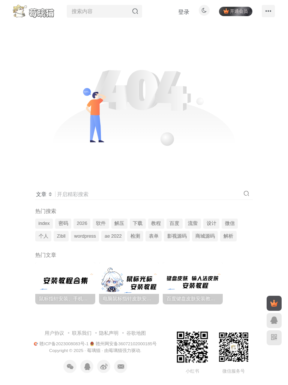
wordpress (85, 236)
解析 (228, 236)
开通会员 (233, 12)
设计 (211, 223)
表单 (154, 236)
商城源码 (205, 236)
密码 (63, 223)
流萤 (193, 223)
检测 (135, 236)
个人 (43, 236)
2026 (82, 223)
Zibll (61, 236)
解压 (119, 223)
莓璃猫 (93, 350)
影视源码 (177, 236)
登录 (181, 13)
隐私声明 (108, 333)
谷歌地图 (136, 333)
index (44, 223)
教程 (156, 223)
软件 (101, 223)
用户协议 (54, 333)
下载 (137, 223)
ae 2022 (113, 236)
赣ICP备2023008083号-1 (61, 343)
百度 (174, 223)
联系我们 (82, 333)
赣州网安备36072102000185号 (123, 343)
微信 (230, 223)
